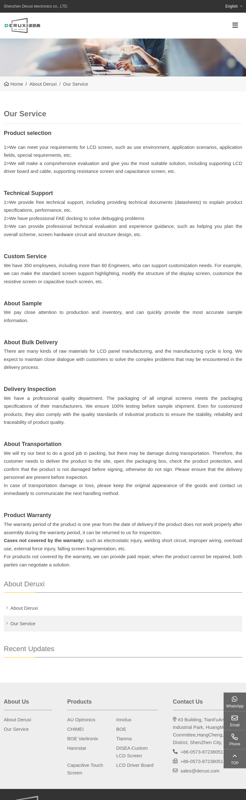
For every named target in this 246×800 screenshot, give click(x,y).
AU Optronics (81, 719)
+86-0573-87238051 (201, 751)
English (232, 6)
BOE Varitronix (82, 738)
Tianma (124, 738)
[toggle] (235, 25)
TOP (234, 763)
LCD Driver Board (135, 765)
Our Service (22, 623)
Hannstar (76, 748)
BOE (121, 729)
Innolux (124, 719)
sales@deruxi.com (200, 770)
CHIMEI (75, 729)
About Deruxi (24, 608)
